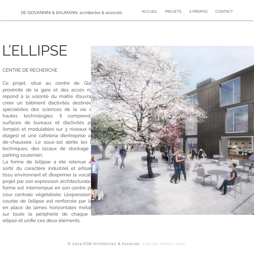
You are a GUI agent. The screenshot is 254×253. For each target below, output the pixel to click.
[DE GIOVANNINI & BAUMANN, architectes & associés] (71, 12)
